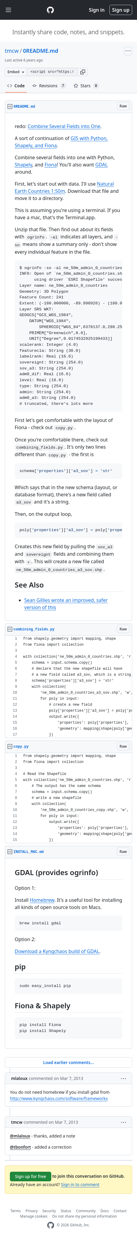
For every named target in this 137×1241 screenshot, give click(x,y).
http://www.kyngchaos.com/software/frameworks (59, 1098)
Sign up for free (30, 1176)
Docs (104, 1210)
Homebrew (42, 900)
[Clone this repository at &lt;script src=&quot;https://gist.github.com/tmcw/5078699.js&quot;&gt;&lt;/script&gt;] (52, 72)
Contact (120, 1210)
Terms (15, 1210)
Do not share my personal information (84, 1216)
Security (49, 1210)
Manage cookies (33, 1216)
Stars (86, 86)
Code (16, 85)
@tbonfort (20, 1147)
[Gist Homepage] (50, 9)
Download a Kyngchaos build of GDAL (57, 951)
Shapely (23, 164)
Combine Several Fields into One (64, 126)
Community (86, 1210)
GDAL (101, 164)
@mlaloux (20, 1136)
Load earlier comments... (68, 1062)
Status (66, 1210)
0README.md (40, 50)
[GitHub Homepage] (50, 1225)
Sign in (97, 10)
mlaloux (19, 1078)
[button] (83, 72)
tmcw (12, 50)
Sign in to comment (80, 1184)
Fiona (50, 164)
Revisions (49, 86)
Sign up (121, 10)
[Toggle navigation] (8, 10)
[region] (68, 367)
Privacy (31, 1210)
